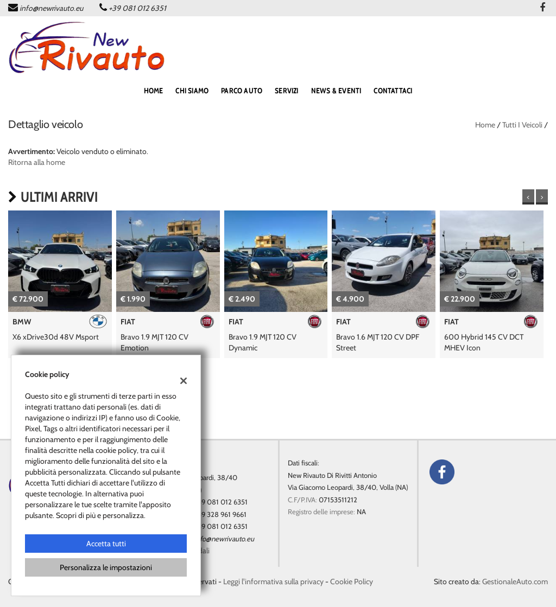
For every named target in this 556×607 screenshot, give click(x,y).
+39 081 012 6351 (137, 8)
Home (485, 125)
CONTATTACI (393, 90)
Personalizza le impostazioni (106, 567)
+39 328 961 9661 (220, 514)
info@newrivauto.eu (51, 8)
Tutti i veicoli (522, 125)
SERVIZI (286, 90)
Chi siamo (191, 90)
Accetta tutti (106, 543)
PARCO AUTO (241, 90)
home (153, 90)
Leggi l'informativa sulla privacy (273, 581)
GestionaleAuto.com (515, 581)
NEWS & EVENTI (336, 90)
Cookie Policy (351, 581)
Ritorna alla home (36, 162)
